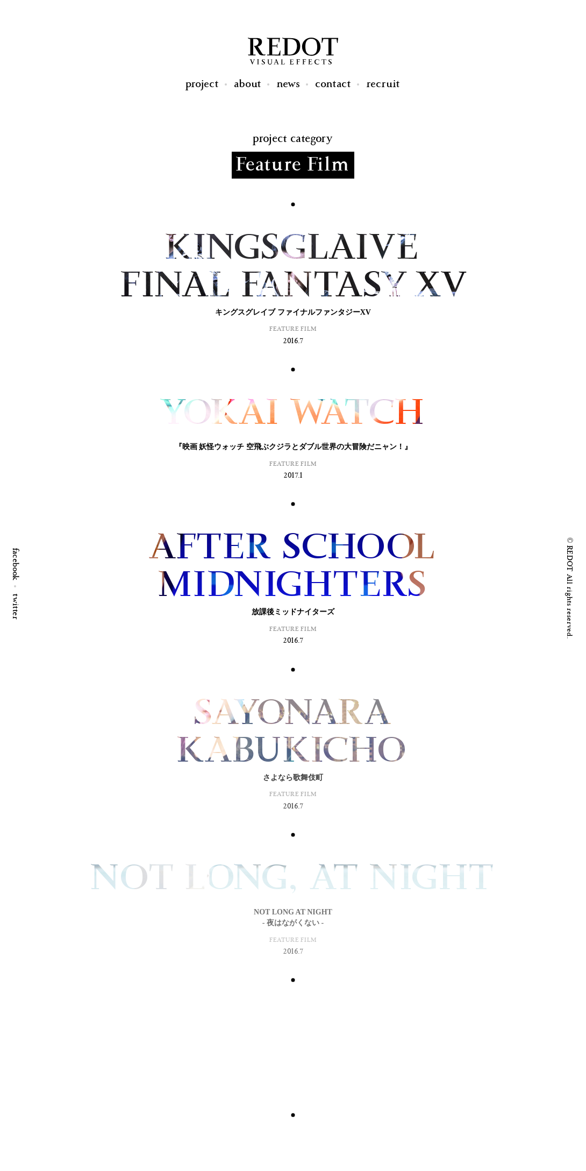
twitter (15, 607)
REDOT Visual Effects (293, 51)
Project (202, 84)
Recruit (384, 84)
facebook (15, 564)
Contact (334, 84)
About (248, 84)
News (289, 84)
